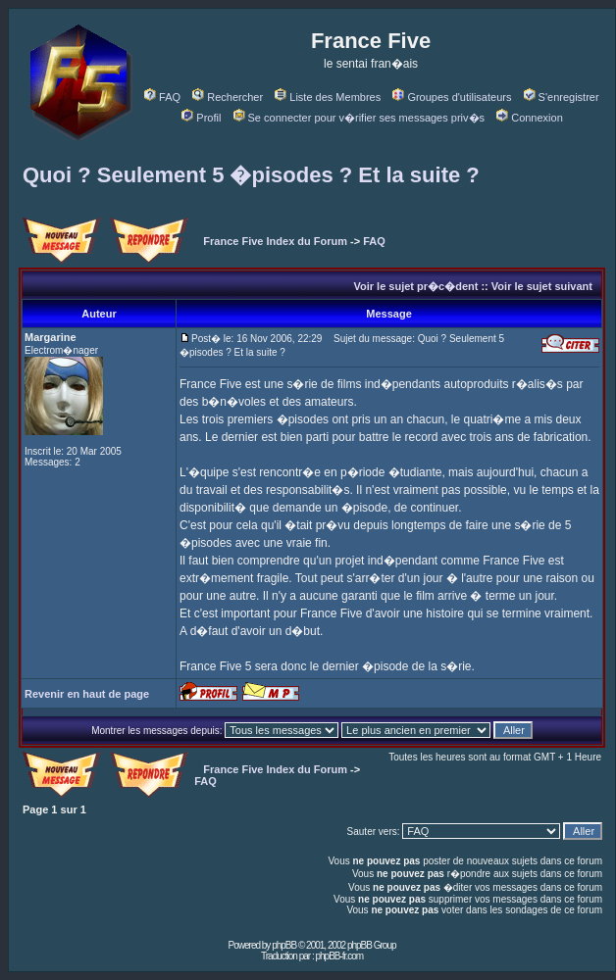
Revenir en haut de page (87, 694)
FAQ (162, 97)
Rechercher (227, 97)
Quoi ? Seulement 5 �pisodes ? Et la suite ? (251, 175)
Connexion (529, 117)
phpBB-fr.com (339, 956)
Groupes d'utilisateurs (451, 97)
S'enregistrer (561, 97)
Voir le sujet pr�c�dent (415, 286)
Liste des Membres (328, 97)
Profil (201, 117)
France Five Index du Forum (275, 241)
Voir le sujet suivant (541, 286)
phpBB (284, 945)
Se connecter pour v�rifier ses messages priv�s (359, 117)
